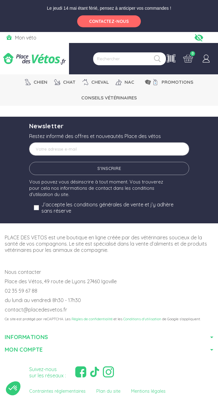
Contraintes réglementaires (57, 391)
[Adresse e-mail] (109, 149)
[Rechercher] (129, 59)
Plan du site (108, 391)
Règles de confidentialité (92, 319)
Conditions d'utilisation (142, 319)
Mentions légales (148, 391)
